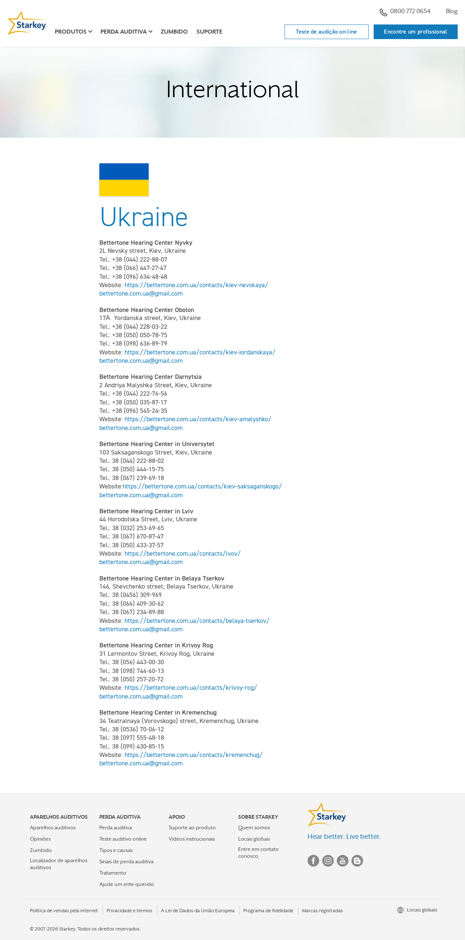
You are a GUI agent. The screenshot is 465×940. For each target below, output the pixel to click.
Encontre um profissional (415, 31)
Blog (452, 11)
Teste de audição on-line (326, 31)
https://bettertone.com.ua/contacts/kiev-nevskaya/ (197, 285)
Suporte (209, 31)
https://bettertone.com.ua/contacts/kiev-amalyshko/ (199, 419)
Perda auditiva (115, 827)
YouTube (342, 861)
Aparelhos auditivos (53, 827)
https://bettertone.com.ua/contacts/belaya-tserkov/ (198, 621)
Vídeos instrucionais (192, 839)
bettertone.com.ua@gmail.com (141, 293)
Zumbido (174, 31)
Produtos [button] (71, 31)
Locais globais (254, 839)
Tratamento (112, 873)
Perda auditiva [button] (123, 31)
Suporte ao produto (192, 827)
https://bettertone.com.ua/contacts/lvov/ (184, 553)
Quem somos (254, 827)
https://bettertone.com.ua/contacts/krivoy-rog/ (192, 688)
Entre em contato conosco (258, 852)
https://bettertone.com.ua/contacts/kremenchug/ (194, 755)
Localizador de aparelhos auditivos (58, 863)
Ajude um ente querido (126, 884)
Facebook (313, 861)
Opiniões (40, 839)
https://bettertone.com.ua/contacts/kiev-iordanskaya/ (200, 352)
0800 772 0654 (405, 12)
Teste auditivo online (123, 839)
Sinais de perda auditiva (126, 861)
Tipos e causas (116, 850)
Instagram (328, 861)
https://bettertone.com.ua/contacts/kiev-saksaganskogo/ (203, 486)
